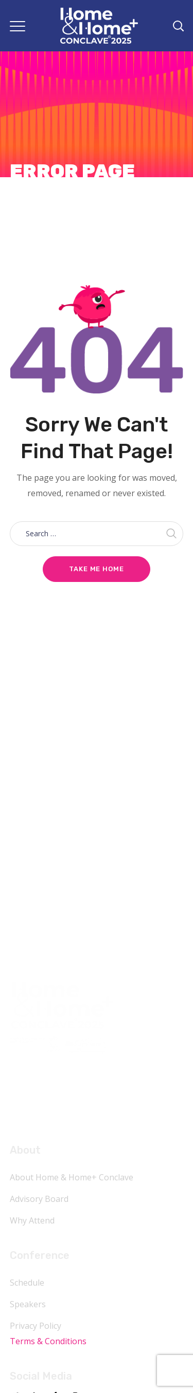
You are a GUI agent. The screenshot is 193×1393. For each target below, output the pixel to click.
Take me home (96, 569)
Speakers (28, 1304)
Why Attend (32, 1220)
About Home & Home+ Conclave (71, 1177)
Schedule (27, 1282)
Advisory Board (39, 1198)
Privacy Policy (35, 1325)
